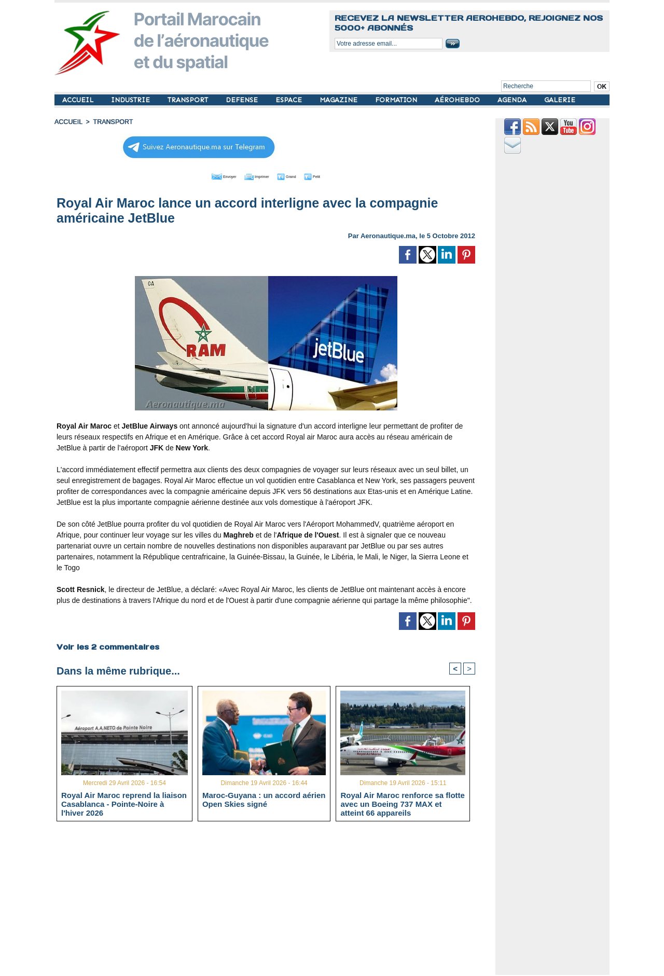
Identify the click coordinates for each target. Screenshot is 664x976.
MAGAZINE (339, 100)
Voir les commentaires (107, 646)
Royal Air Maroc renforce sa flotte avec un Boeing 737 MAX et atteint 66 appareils (402, 804)
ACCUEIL (78, 100)
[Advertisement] (273, 902)
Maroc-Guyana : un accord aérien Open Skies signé (264, 799)
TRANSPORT (189, 100)
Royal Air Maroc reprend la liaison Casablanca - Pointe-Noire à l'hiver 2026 (124, 804)
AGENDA (513, 100)
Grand (297, 175)
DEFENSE (243, 100)
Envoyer (206, 175)
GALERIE (559, 100)
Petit (332, 175)
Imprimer (254, 175)
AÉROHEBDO (458, 100)
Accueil (67, 122)
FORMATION (397, 100)
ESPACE (289, 100)
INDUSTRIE (131, 100)
